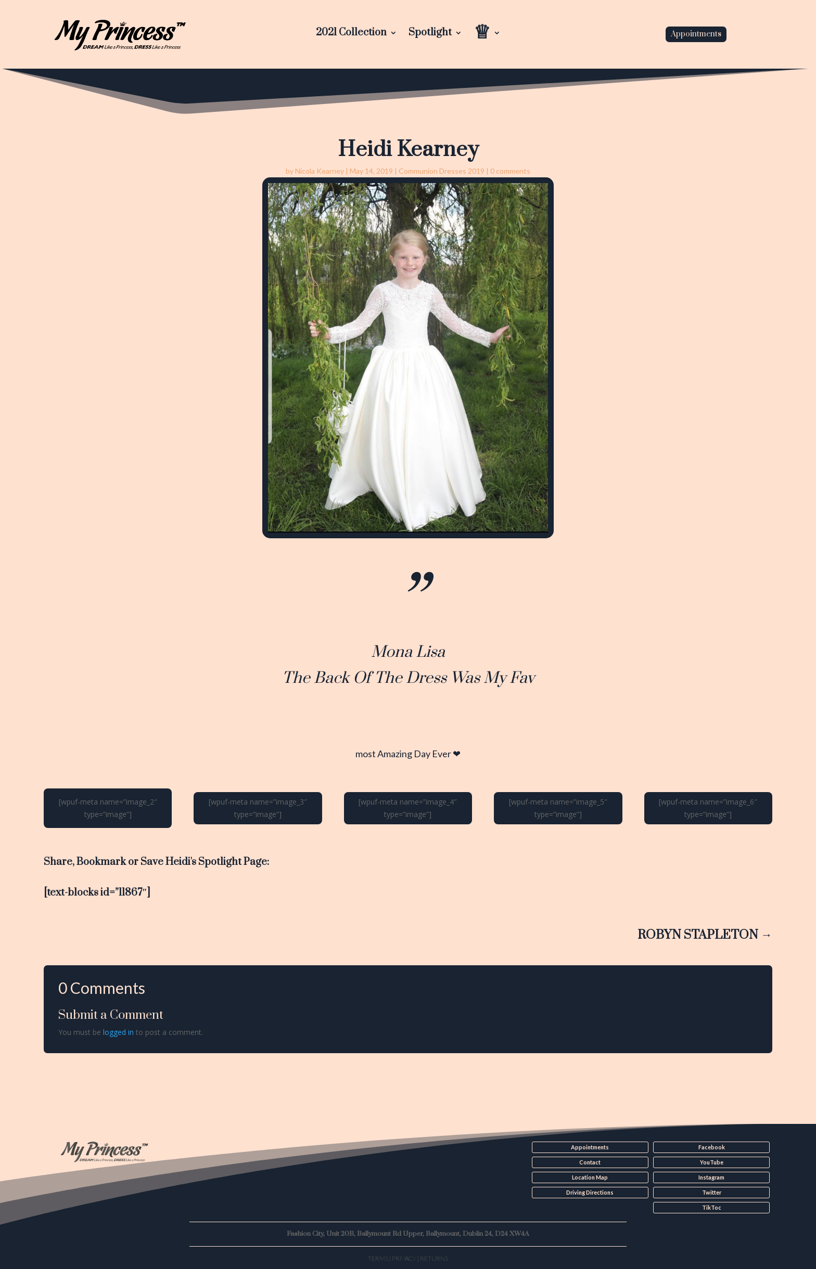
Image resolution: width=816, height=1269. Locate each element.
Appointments (696, 34)
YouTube (711, 1162)
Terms (378, 1257)
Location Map (589, 1177)
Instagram (711, 1177)
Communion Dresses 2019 (441, 170)
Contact (590, 1162)
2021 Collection (351, 34)
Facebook (711, 1147)
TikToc (711, 1207)
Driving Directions (590, 1192)
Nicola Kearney (319, 170)
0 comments (510, 170)
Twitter (711, 1192)
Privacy (404, 1257)
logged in (118, 1032)
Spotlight (430, 34)
